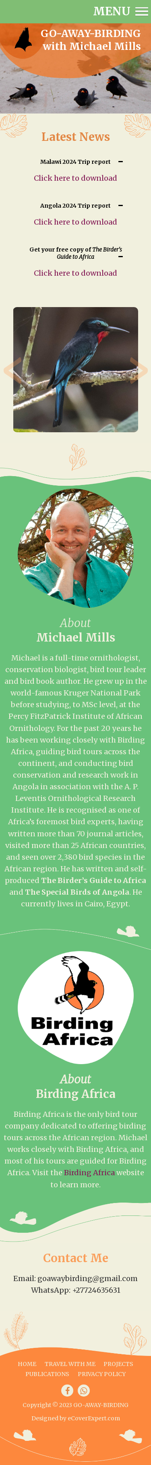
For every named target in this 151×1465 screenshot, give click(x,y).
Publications (47, 1374)
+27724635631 (96, 1290)
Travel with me (70, 1364)
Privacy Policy (102, 1374)
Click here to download (75, 178)
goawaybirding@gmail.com (87, 1278)
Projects (118, 1364)
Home (27, 1364)
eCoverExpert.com (94, 1418)
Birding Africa (89, 1172)
